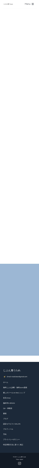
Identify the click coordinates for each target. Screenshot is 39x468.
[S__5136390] (8, 2)
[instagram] (19, 463)
